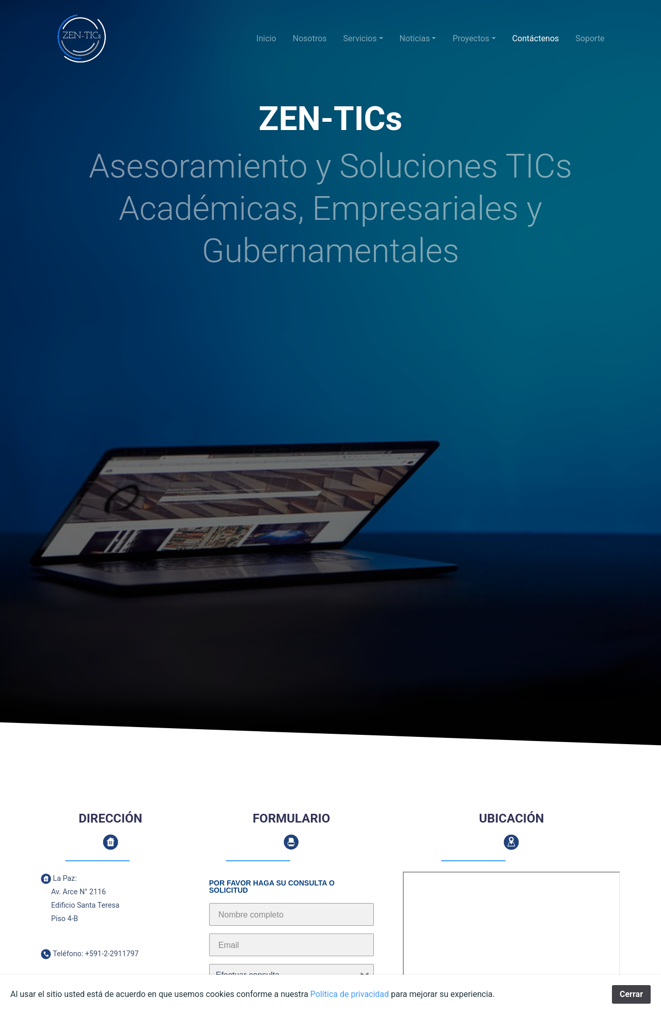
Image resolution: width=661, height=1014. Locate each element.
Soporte (589, 38)
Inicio (266, 38)
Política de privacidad (349, 994)
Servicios (360, 38)
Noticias (415, 38)
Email (228, 945)
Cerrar (631, 994)
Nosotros (310, 38)
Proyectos (470, 38)
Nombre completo (251, 914)
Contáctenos (535, 38)
